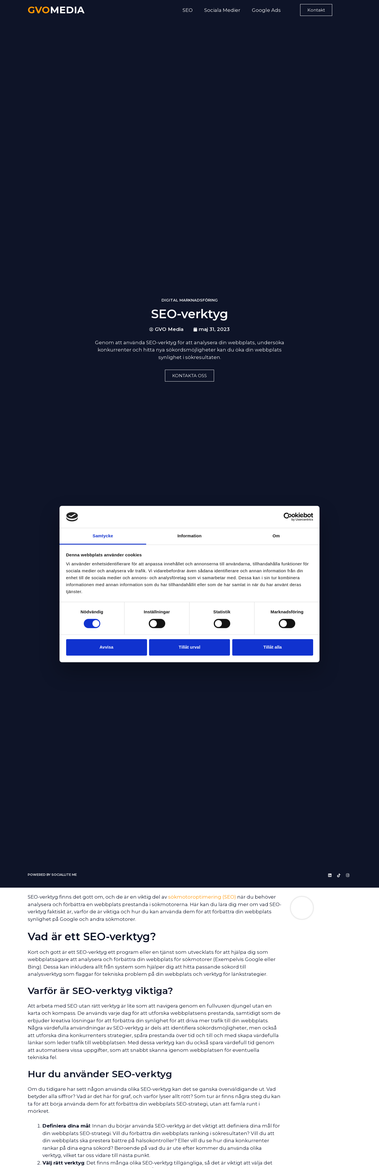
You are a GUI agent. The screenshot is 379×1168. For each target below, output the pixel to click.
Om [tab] (276, 536)
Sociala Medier (222, 10)
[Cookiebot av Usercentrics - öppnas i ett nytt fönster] (288, 516)
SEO (188, 10)
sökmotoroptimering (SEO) (202, 897)
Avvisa (107, 647)
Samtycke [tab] (103, 536)
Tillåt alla (272, 647)
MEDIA (56, 10)
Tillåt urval (189, 647)
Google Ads (266, 10)
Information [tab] (189, 536)
